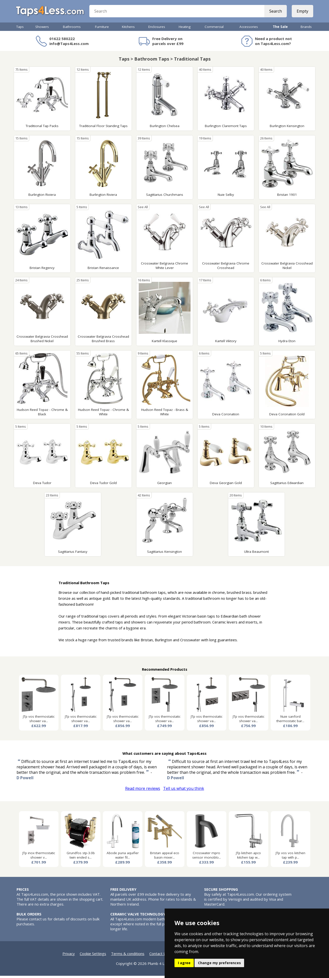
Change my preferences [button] (219, 962)
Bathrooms (72, 29)
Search (275, 12)
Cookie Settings (93, 955)
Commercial (214, 29)
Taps (20, 29)
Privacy (68, 955)
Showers (42, 29)
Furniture (102, 29)
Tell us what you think (183, 790)
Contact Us (158, 955)
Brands (306, 29)
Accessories (248, 29)
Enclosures (156, 29)
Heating (185, 29)
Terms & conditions (127, 955)
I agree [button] (184, 962)
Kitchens (128, 29)
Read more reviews (142, 790)
